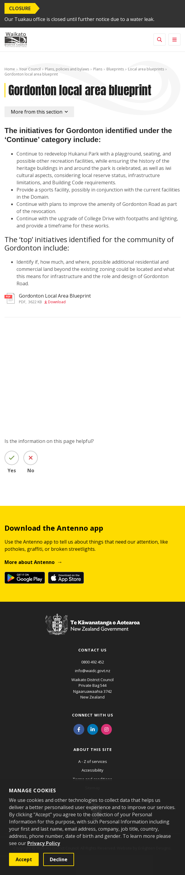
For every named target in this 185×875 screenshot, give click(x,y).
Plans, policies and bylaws (67, 69)
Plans (97, 69)
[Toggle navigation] (175, 40)
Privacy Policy (43, 843)
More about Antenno (29, 562)
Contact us (92, 650)
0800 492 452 (92, 662)
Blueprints (115, 69)
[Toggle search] (160, 40)
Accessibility (92, 770)
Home (9, 69)
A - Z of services (92, 761)
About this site (92, 749)
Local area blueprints (146, 69)
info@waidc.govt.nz (92, 670)
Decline (58, 859)
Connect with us (92, 715)
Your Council (30, 69)
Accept (24, 859)
